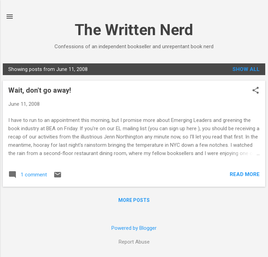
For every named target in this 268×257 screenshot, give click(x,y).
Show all (246, 69)
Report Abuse (134, 242)
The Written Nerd (134, 30)
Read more (245, 174)
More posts (134, 200)
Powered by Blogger (134, 228)
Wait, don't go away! (39, 90)
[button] (255, 91)
